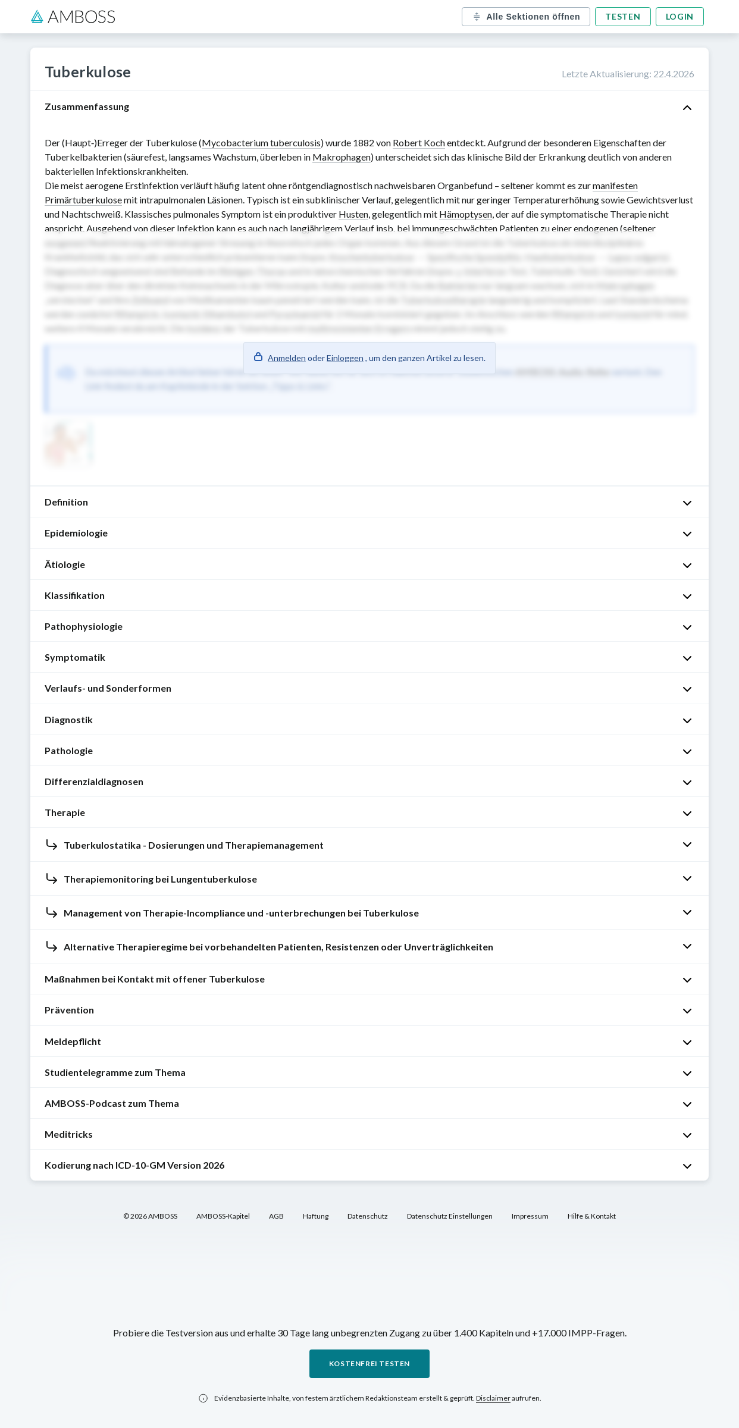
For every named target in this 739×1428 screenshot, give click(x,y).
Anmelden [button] (287, 358)
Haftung (315, 1216)
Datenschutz (367, 1216)
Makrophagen (341, 156)
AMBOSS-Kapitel (223, 1216)
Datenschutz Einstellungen (450, 1216)
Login (680, 16)
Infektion (195, 228)
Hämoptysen (465, 213)
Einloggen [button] (345, 358)
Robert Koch (419, 142)
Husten (353, 213)
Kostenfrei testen (369, 1363)
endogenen (596, 228)
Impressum (530, 1216)
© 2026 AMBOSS (150, 1216)
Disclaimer (493, 1398)
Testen (622, 16)
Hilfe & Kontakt (592, 1216)
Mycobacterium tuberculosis (261, 142)
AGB (276, 1216)
